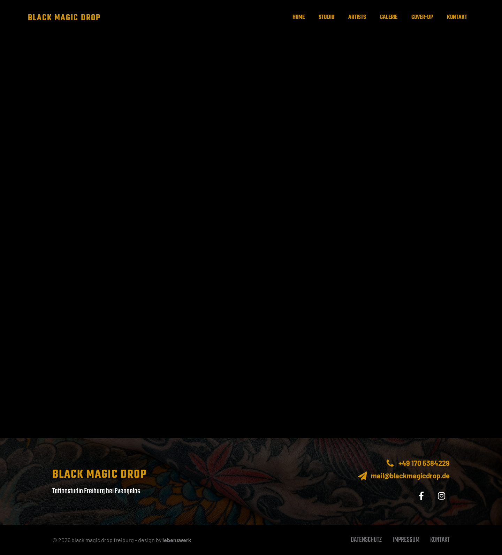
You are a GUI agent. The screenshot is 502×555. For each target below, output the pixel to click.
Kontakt (457, 17)
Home (298, 17)
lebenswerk (176, 540)
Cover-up (422, 17)
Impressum (406, 539)
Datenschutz (366, 539)
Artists (357, 17)
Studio (326, 17)
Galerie (388, 17)
